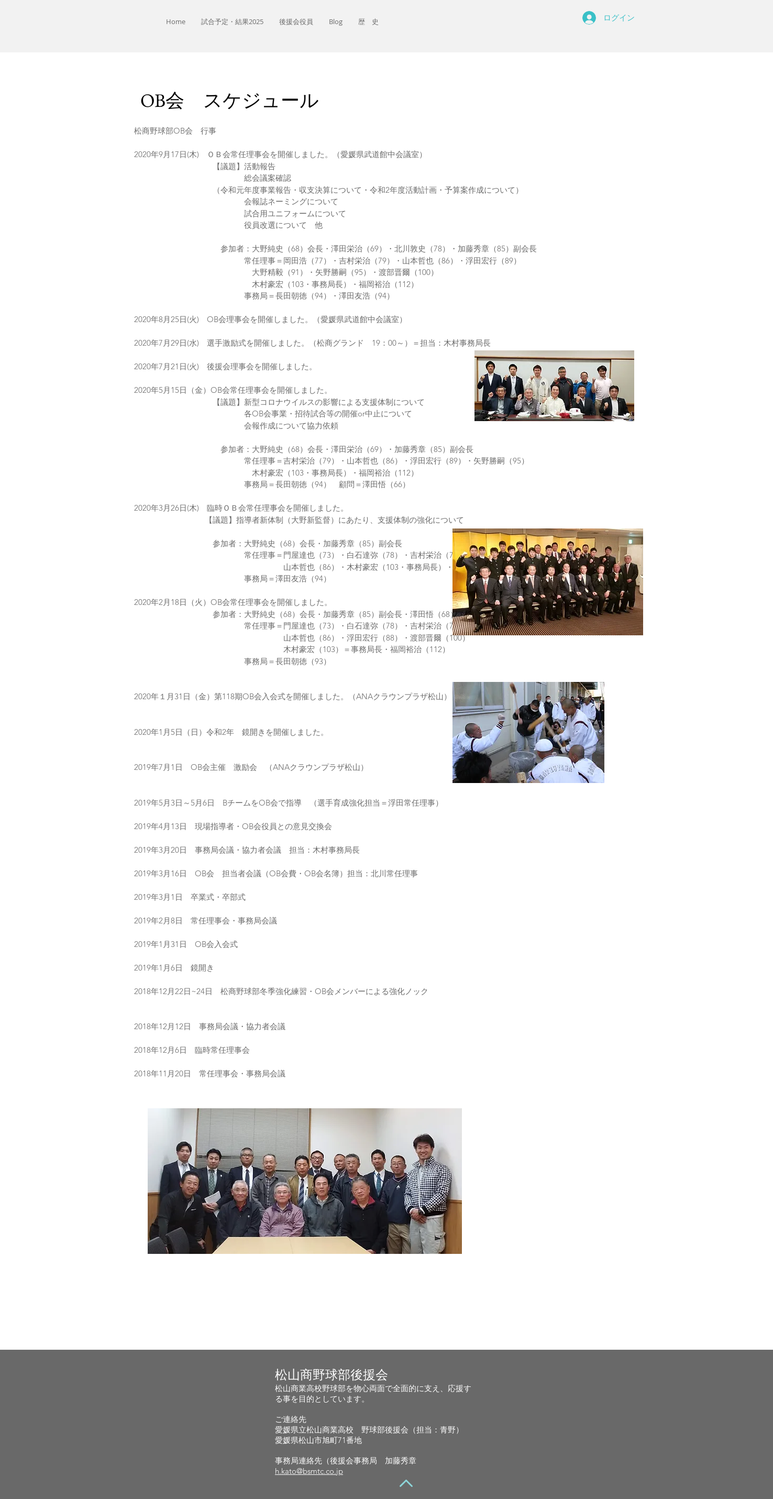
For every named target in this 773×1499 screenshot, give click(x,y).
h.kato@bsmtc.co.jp (309, 1471)
